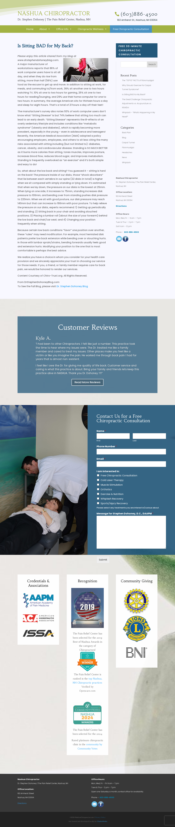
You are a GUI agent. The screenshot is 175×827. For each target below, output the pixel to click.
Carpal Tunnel (128, 142)
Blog (124, 137)
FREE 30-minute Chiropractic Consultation (139, 50)
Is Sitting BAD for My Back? (133, 94)
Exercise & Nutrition (112, 494)
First (98, 440)
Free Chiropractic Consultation (131, 29)
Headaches (127, 152)
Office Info (64, 29)
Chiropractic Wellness (92, 29)
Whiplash (126, 162)
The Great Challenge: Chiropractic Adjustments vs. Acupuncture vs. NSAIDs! (137, 103)
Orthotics (106, 489)
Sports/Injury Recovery (114, 503)
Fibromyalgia (128, 147)
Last (134, 440)
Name (101, 431)
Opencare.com (87, 726)
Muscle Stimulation (112, 485)
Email (101, 459)
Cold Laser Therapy (112, 480)
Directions (121, 206)
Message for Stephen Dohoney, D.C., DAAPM (125, 513)
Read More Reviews (87, 382)
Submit (103, 559)
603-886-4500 (131, 232)
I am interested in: (108, 471)
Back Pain (126, 132)
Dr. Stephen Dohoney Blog (72, 286)
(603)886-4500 (139, 14)
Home (29, 29)
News (124, 157)
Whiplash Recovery (112, 498)
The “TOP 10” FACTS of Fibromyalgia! (138, 80)
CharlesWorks (102, 821)
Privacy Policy (100, 817)
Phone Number (107, 446)
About (44, 29)
